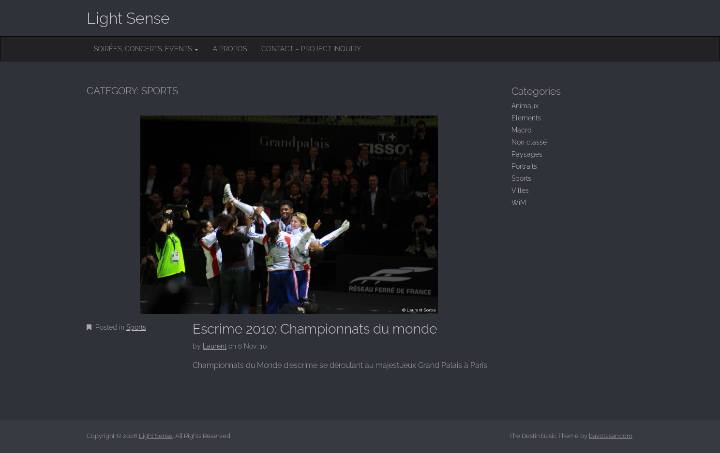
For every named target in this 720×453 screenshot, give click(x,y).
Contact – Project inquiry (311, 49)
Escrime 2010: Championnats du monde (315, 329)
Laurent (214, 346)
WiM (518, 202)
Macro (521, 130)
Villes (520, 190)
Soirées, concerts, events (146, 49)
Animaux (525, 106)
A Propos (230, 49)
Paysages (526, 154)
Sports (136, 327)
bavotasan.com (610, 435)
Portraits (524, 166)
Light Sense (128, 18)
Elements (526, 118)
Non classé (529, 142)
